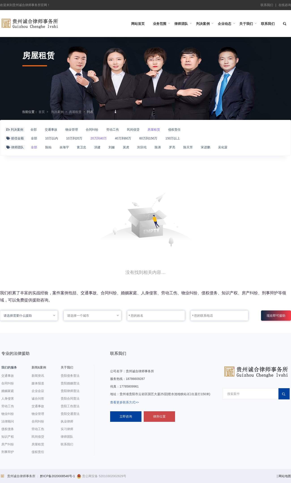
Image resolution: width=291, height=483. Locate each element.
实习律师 (67, 429)
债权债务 (7, 429)
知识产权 (7, 436)
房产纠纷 (7, 444)
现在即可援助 (276, 315)
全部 (33, 129)
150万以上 (172, 138)
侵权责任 (174, 129)
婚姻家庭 (7, 391)
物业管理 (71, 129)
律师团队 (67, 436)
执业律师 (67, 421)
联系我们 (267, 5)
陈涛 (158, 147)
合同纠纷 (92, 129)
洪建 (97, 147)
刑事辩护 (7, 452)
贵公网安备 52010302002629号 (101, 476)
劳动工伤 (112, 129)
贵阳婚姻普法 (70, 383)
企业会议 (38, 391)
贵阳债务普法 (70, 375)
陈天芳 (188, 147)
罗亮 (172, 147)
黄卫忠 (81, 147)
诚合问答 (38, 398)
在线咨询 (284, 5)
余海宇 (64, 147)
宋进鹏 (205, 147)
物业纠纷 (7, 414)
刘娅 (112, 147)
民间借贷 (133, 129)
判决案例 (57, 112)
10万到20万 (74, 138)
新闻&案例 (39, 367)
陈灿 (48, 147)
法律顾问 (7, 421)
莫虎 (126, 147)
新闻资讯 (38, 375)
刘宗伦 (142, 147)
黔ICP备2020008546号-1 (57, 476)
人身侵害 (7, 398)
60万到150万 (148, 138)
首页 (42, 112)
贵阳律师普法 (70, 391)
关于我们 (67, 367)
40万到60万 (123, 138)
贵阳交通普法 (70, 414)
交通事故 (51, 129)
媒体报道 (38, 383)
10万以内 (51, 138)
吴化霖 (222, 147)
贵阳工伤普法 (70, 406)
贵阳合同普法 (70, 398)
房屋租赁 (75, 112)
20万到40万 (98, 138)
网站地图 (284, 476)
